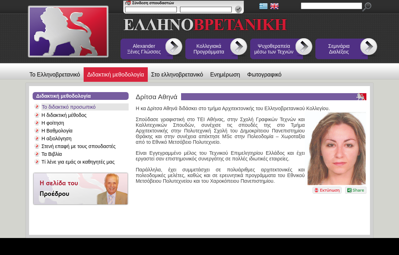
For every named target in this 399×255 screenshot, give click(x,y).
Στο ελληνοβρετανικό (177, 75)
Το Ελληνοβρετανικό (54, 75)
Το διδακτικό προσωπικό (69, 107)
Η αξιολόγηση (56, 138)
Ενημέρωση (225, 75)
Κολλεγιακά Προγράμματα (208, 49)
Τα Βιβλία (51, 154)
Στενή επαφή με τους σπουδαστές (78, 146)
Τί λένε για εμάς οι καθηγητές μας (77, 162)
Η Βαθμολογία (57, 131)
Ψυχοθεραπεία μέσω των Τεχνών (273, 49)
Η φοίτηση (52, 123)
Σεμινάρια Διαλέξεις (338, 49)
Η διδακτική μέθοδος (63, 115)
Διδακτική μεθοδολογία (115, 75)
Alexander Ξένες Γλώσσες (144, 49)
